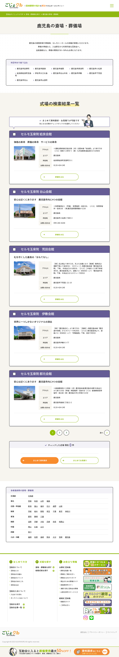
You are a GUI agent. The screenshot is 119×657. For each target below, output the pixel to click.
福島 (48, 501)
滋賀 (29, 521)
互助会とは (15, 570)
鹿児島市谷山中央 (60, 73)
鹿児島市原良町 (77, 68)
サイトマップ (112, 632)
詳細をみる (59, 177)
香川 (29, 532)
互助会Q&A (15, 585)
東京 (60, 511)
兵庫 (48, 521)
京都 (36, 521)
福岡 (29, 537)
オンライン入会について (19, 598)
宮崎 (60, 537)
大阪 (42, 521)
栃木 (36, 511)
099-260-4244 (59, 223)
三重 (42, 516)
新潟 (29, 506)
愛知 (29, 516)
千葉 (54, 511)
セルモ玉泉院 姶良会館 (36, 134)
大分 (54, 537)
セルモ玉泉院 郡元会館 (36, 373)
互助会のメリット (17, 578)
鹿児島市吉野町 (23, 68)
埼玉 (48, 511)
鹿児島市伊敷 (76, 73)
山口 (42, 527)
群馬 (42, 511)
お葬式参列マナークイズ (69, 592)
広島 (36, 527)
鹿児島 (67, 537)
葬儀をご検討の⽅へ (68, 574)
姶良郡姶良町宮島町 (23, 74)
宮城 (29, 501)
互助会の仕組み (16, 574)
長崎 (42, 537)
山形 (42, 501)
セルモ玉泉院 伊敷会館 (37, 313)
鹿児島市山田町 (41, 80)
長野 (54, 506)
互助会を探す (14, 604)
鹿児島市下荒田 (95, 73)
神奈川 (67, 511)
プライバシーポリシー (97, 632)
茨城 (29, 511)
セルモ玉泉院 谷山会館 (36, 191)
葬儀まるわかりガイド (68, 578)
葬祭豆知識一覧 (66, 570)
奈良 (54, 521)
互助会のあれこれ (17, 581)
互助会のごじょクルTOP (14, 14)
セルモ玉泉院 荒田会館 (37, 249)
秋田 (36, 501)
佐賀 (36, 537)
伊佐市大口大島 (41, 73)
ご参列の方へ (65, 605)
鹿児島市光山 (22, 80)
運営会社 (83, 632)
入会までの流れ (16, 594)
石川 (48, 506)
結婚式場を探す (41, 570)
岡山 (29, 527)
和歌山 (61, 521)
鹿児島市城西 (58, 68)
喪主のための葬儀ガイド (69, 581)
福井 (42, 506)
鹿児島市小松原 (95, 68)
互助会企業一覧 (15, 607)
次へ (101, 433)
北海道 (30, 496)
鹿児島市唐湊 (40, 68)
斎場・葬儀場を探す (33, 14)
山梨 (60, 506)
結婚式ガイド (65, 601)
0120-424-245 (59, 165)
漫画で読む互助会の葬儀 (69, 588)
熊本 (48, 537)
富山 (36, 506)
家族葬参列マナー (67, 585)
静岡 (36, 516)
